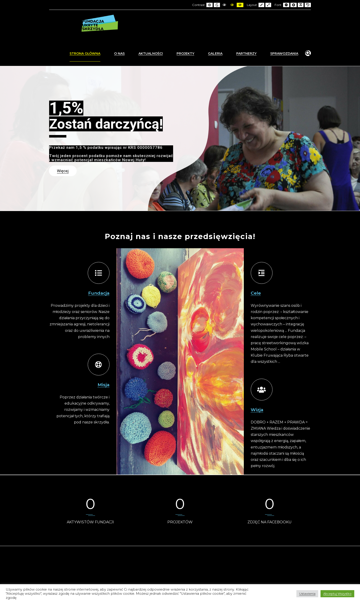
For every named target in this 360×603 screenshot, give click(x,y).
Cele (256, 293)
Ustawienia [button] (307, 593)
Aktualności (150, 53)
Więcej (63, 171)
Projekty (185, 53)
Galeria (215, 53)
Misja (104, 384)
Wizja (257, 409)
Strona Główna (85, 53)
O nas (119, 53)
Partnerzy (246, 53)
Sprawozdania (284, 53)
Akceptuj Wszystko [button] (337, 593)
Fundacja (99, 293)
